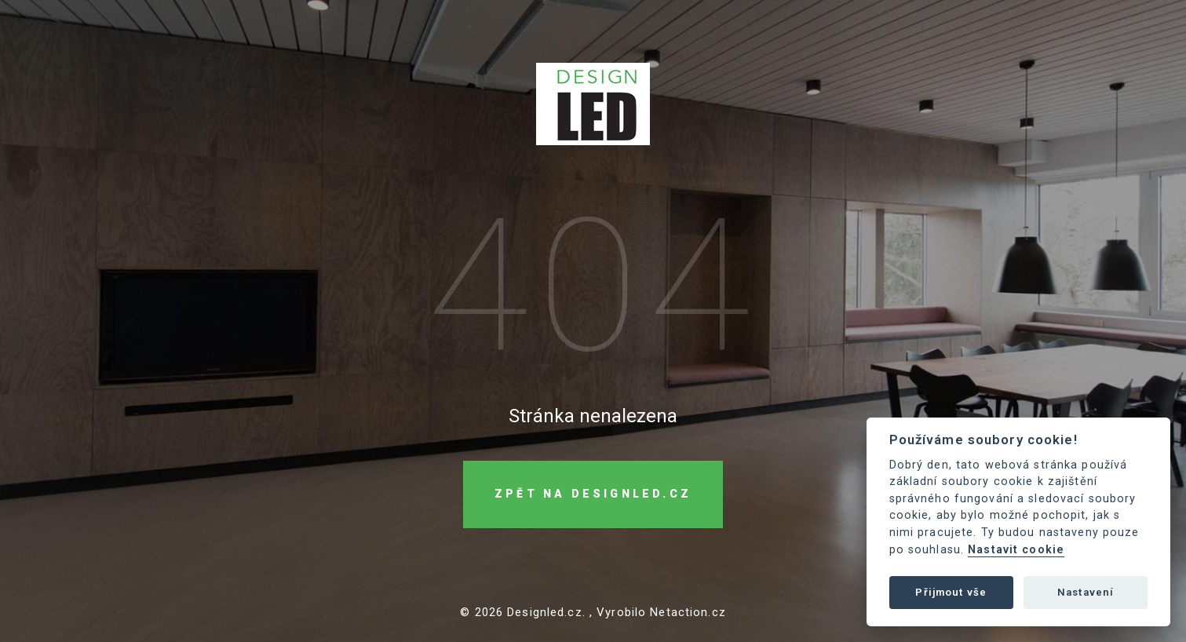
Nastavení (1085, 592)
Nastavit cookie (1016, 549)
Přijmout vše (951, 592)
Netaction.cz (688, 612)
